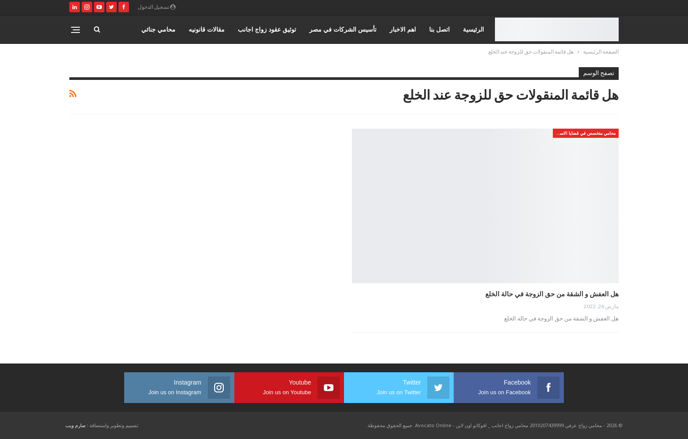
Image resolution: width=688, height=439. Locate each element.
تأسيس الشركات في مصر (342, 29)
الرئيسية (473, 29)
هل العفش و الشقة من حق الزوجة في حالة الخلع (552, 293)
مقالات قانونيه (207, 29)
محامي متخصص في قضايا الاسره (585, 133)
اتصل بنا (439, 29)
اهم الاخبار (403, 29)
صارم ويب (75, 425)
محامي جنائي (158, 29)
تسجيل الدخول (157, 7)
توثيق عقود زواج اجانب (267, 29)
